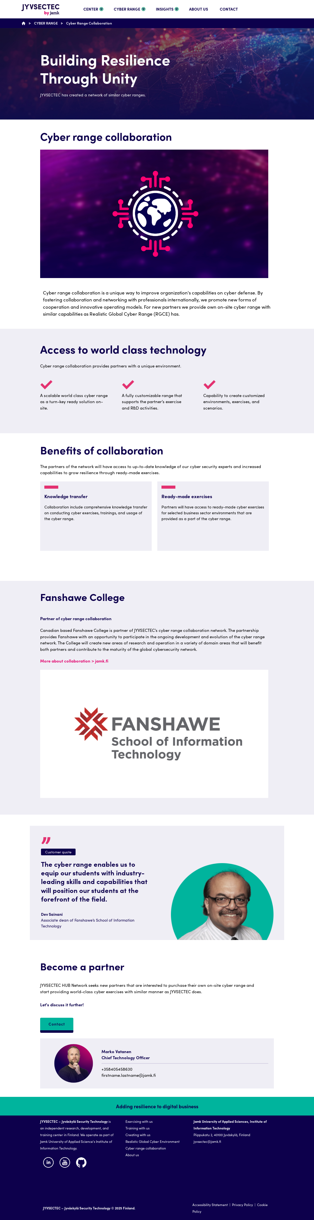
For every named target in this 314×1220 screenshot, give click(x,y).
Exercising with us (139, 1121)
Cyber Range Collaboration (89, 23)
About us (132, 1154)
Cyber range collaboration (145, 1148)
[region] (157, 562)
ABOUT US (198, 9)
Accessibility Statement (210, 1204)
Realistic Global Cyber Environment (152, 1141)
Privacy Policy (242, 1204)
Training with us (137, 1128)
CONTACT (229, 9)
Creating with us (137, 1134)
